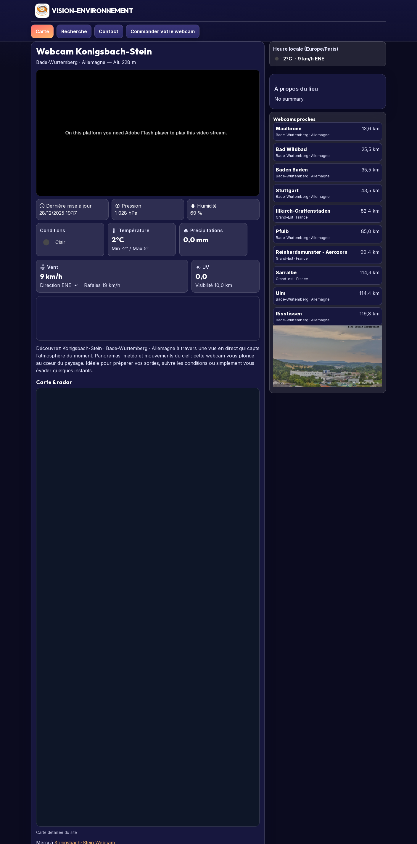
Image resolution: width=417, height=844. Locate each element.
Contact (108, 31)
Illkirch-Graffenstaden (303, 211)
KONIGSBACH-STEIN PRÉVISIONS (147, 318)
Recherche (74, 31)
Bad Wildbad (291, 149)
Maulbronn (289, 128)
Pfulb (282, 231)
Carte (42, 31)
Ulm (280, 293)
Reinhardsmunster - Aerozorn (311, 252)
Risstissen (289, 314)
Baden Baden (292, 170)
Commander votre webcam (163, 31)
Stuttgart (287, 190)
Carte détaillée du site (56, 832)
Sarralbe (286, 272)
